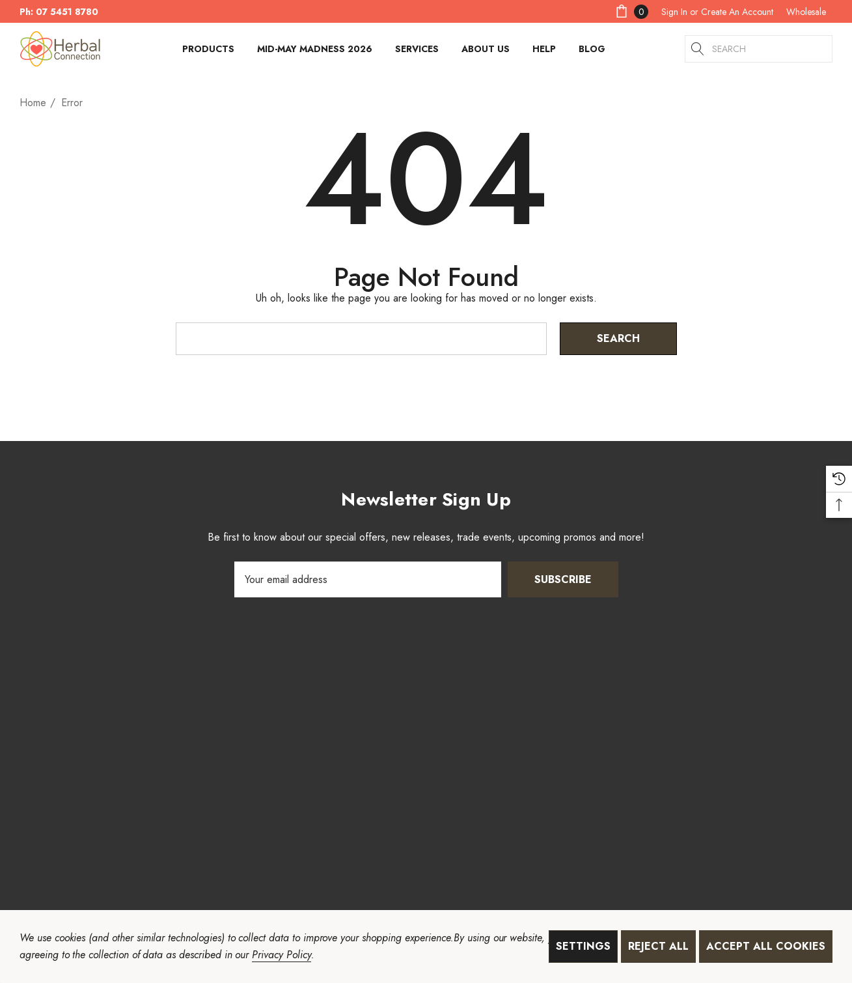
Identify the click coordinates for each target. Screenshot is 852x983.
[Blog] (591, 49)
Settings (583, 946)
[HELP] (544, 52)
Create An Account (737, 11)
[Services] (417, 52)
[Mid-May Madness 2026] (314, 49)
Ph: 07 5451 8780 (59, 11)
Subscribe (563, 579)
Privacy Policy (281, 954)
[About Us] (485, 52)
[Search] (698, 49)
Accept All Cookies (765, 946)
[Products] (208, 52)
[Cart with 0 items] (631, 11)
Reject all (658, 946)
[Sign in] (674, 11)
